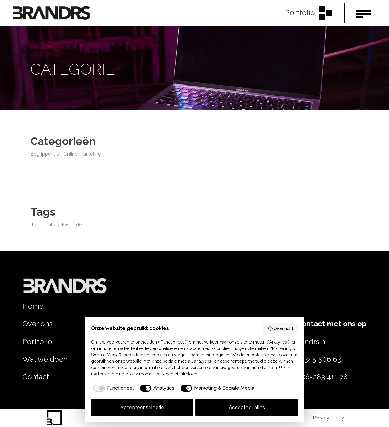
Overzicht (281, 328)
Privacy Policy (328, 418)
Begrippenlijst (45, 154)
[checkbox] (112, 388)
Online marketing (82, 154)
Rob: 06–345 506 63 (307, 359)
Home (32, 306)
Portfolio (37, 341)
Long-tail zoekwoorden (58, 224)
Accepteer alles (247, 407)
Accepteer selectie (142, 407)
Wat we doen (44, 359)
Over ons (37, 323)
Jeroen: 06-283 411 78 (311, 376)
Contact (35, 376)
